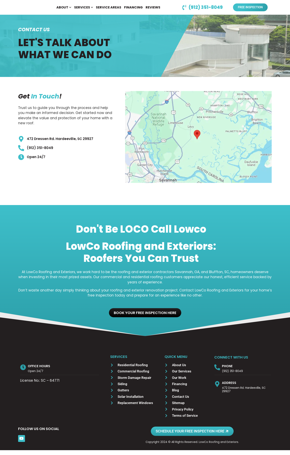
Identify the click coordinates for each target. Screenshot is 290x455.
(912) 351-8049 (232, 376)
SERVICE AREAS (108, 9)
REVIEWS (153, 9)
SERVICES (83, 9)
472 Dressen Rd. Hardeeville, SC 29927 (244, 394)
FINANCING (133, 9)
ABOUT (63, 9)
